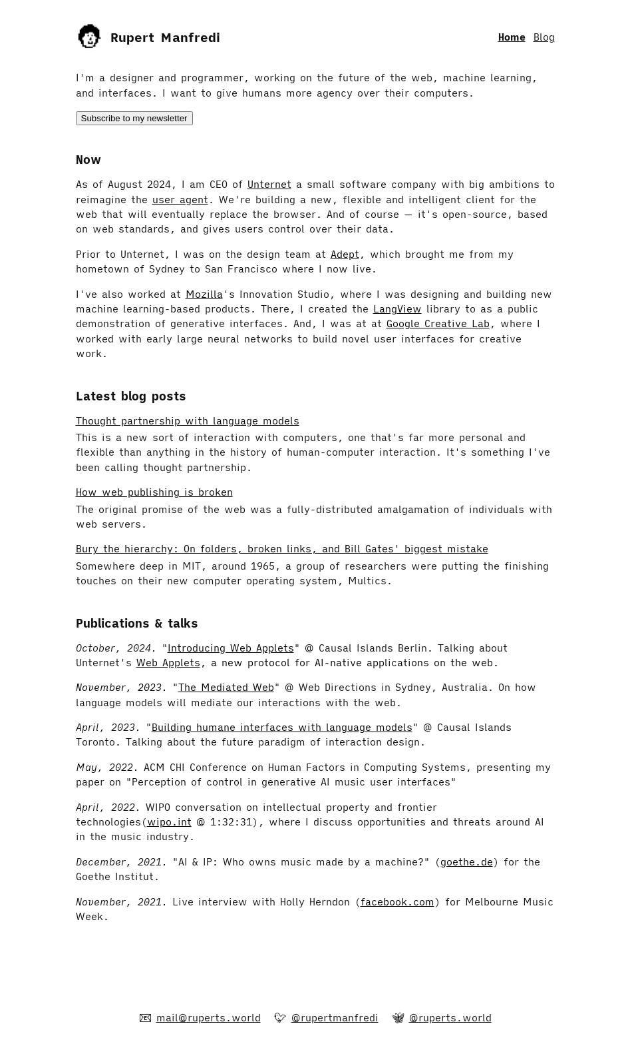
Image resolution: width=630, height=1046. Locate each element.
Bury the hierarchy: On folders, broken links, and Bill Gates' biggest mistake (282, 548)
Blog (544, 37)
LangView (397, 308)
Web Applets (168, 662)
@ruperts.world (450, 1017)
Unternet (269, 184)
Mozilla (204, 294)
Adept (345, 254)
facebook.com (397, 901)
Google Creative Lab (438, 323)
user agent (180, 199)
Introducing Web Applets (231, 648)
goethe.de (466, 861)
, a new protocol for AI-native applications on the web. (349, 662)
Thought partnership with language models (187, 420)
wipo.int (169, 821)
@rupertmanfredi (335, 1017)
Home (512, 37)
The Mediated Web (226, 687)
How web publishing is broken (154, 492)
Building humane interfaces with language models (282, 727)
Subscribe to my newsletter (134, 118)
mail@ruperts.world (208, 1017)
